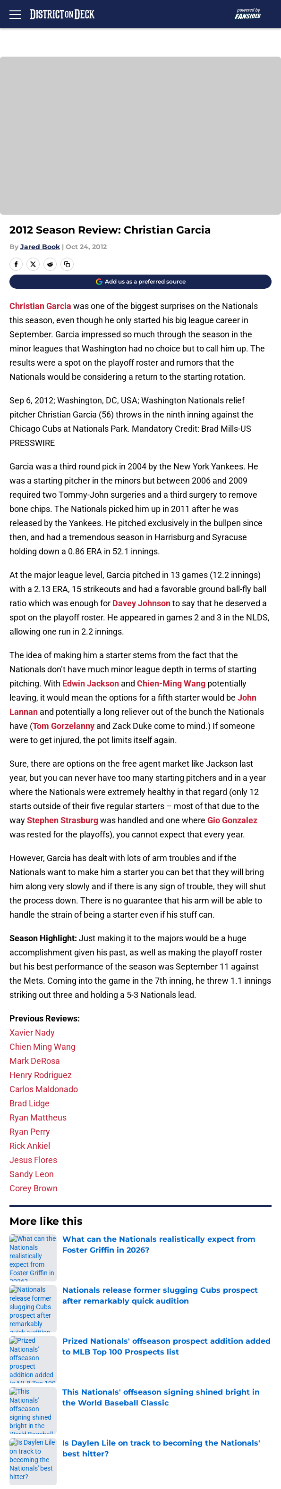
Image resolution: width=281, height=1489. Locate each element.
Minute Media (63, 1445)
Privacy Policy (161, 1368)
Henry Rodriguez (40, 1075)
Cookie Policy (160, 1386)
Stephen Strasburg (62, 820)
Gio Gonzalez (232, 820)
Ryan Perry (29, 1132)
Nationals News (61, 1250)
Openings (152, 1316)
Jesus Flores (33, 1160)
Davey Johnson (141, 603)
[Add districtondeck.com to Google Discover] (140, 282)
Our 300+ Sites (162, 1333)
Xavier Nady (32, 1032)
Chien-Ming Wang (171, 683)
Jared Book (40, 247)
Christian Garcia (40, 306)
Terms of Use (33, 1386)
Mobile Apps (31, 1351)
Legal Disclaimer (39, 1403)
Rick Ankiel (29, 1146)
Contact (22, 1333)
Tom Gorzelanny (63, 726)
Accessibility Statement (179, 1403)
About (19, 1316)
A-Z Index (25, 1421)
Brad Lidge (29, 1103)
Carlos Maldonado (43, 1089)
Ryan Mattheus (38, 1117)
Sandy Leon (31, 1174)
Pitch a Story (31, 1368)
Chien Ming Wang (42, 1047)
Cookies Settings (140, 142)
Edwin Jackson (90, 683)
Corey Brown (33, 1188)
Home (18, 1250)
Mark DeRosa (34, 1061)
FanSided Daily (163, 1351)
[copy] (67, 264)
